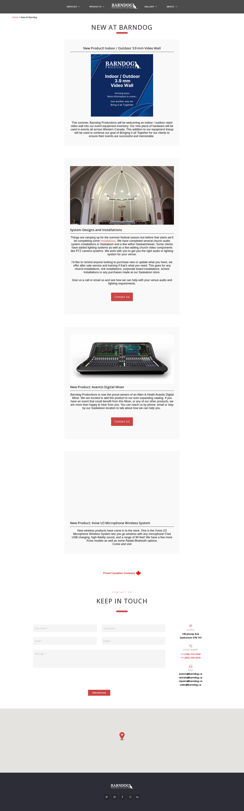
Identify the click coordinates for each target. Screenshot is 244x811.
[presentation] (57, 678)
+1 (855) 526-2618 (190, 657)
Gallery (149, 6)
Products (95, 6)
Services (72, 6)
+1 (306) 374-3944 (190, 654)
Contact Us (122, 297)
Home (15, 17)
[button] (122, 736)
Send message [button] (99, 693)
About (170, 6)
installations (108, 240)
